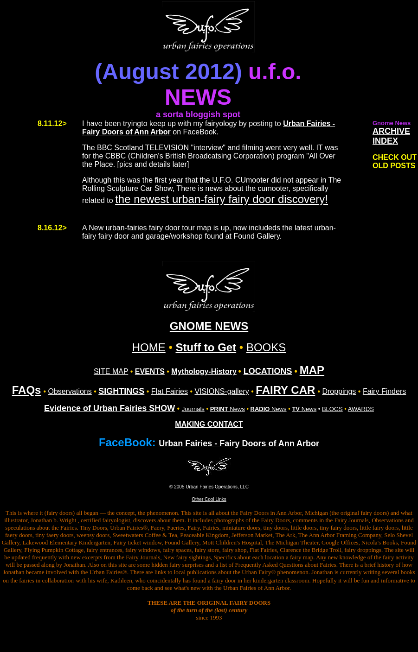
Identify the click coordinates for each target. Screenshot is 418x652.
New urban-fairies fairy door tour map (150, 228)
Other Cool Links (209, 499)
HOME (149, 347)
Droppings (339, 391)
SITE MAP (111, 371)
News (227, 408)
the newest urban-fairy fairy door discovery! (221, 199)
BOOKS (266, 347)
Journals (193, 408)
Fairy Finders (384, 391)
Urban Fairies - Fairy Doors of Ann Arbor (239, 443)
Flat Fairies (169, 391)
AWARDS (361, 408)
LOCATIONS (268, 371)
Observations (70, 391)
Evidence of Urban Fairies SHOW (109, 408)
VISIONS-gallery (221, 391)
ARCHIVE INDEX (391, 136)
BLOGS (332, 408)
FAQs (26, 390)
